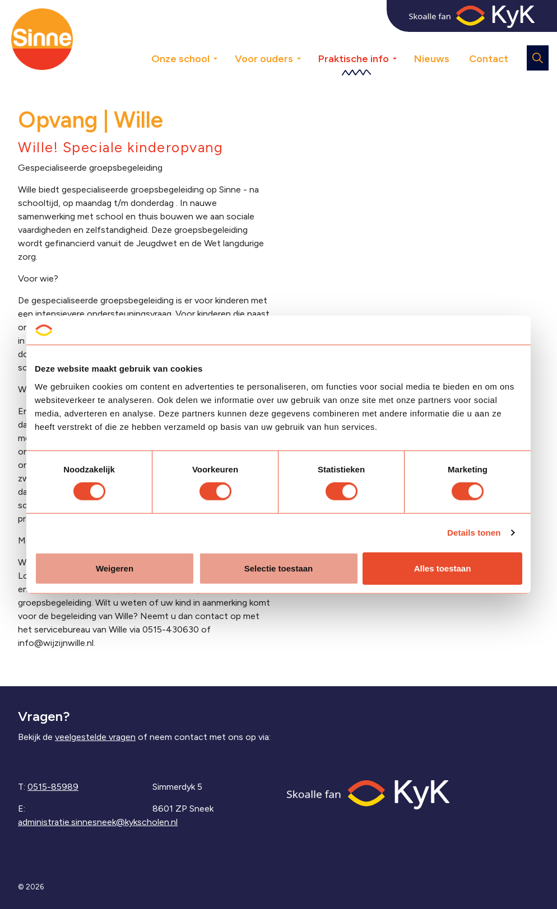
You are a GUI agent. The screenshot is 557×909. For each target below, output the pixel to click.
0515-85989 (52, 786)
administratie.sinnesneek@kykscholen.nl (98, 822)
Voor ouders (264, 59)
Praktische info (353, 59)
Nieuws (431, 59)
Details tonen (473, 532)
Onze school (180, 59)
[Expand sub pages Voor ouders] (307, 39)
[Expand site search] (538, 58)
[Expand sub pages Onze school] (223, 39)
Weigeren (114, 568)
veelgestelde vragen (95, 737)
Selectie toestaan (278, 568)
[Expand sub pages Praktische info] (403, 39)
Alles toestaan (442, 568)
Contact (488, 59)
